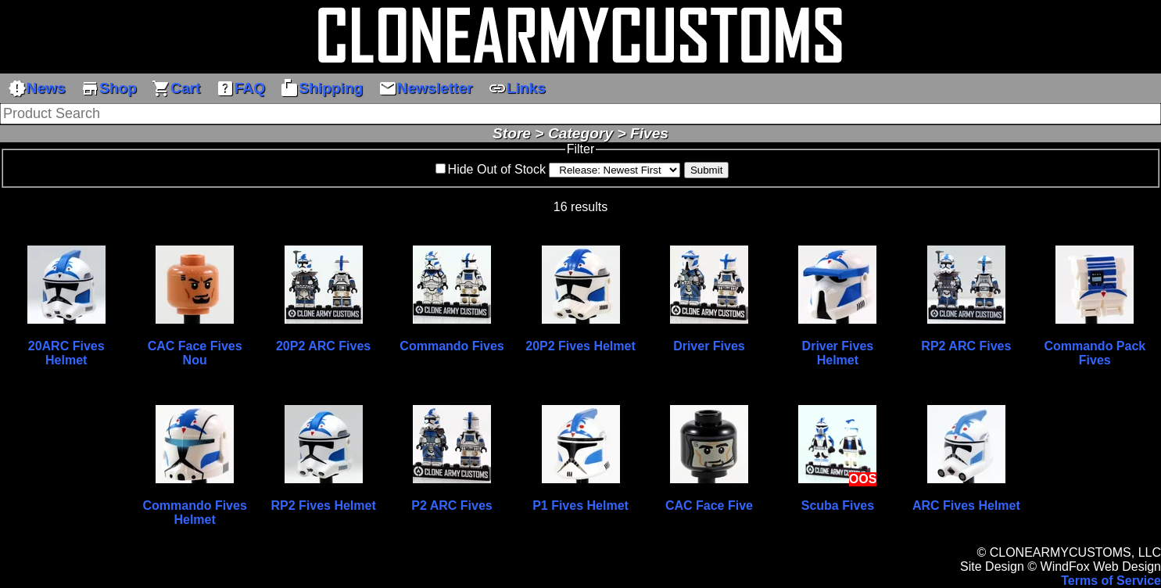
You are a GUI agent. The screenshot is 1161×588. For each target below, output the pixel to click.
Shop (109, 88)
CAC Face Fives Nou (195, 353)
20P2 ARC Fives (323, 346)
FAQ (240, 88)
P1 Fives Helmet (580, 505)
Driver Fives (709, 346)
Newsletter (425, 88)
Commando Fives (451, 346)
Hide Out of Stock (497, 169)
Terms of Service (1111, 580)
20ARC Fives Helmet (66, 353)
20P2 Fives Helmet (580, 346)
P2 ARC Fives (451, 505)
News (37, 88)
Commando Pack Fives (1094, 353)
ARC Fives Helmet (966, 505)
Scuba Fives (837, 505)
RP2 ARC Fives (966, 346)
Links (517, 88)
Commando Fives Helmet (194, 512)
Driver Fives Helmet (838, 353)
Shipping (321, 88)
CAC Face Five (709, 505)
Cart (176, 88)
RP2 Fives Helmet (323, 505)
